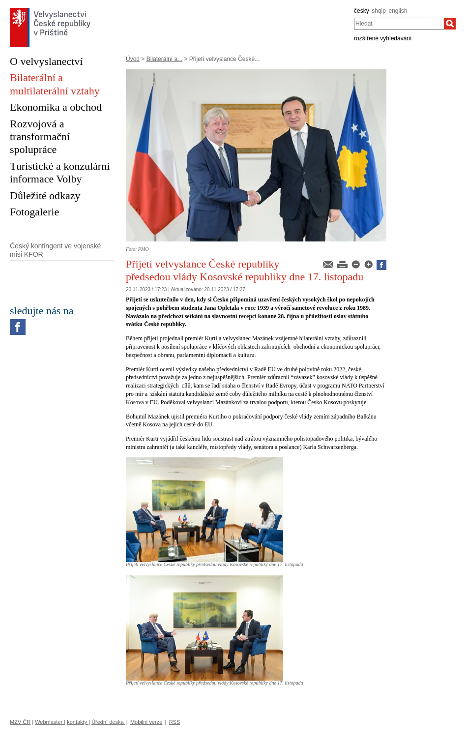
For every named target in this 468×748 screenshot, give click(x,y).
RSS (174, 722)
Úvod (133, 59)
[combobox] (399, 24)
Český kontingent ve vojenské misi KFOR (55, 250)
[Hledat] (450, 24)
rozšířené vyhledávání (382, 38)
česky (361, 10)
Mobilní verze (146, 722)
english (398, 10)
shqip (379, 10)
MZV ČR (20, 722)
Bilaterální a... (164, 59)
